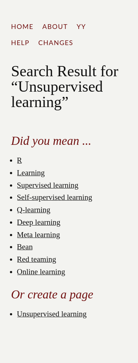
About (55, 26)
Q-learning (33, 209)
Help (20, 42)
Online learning (41, 271)
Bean (25, 246)
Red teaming (36, 259)
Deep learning (38, 222)
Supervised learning (47, 185)
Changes (55, 42)
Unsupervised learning (52, 313)
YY (81, 26)
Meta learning (38, 234)
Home (22, 26)
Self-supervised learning (54, 197)
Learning (31, 172)
